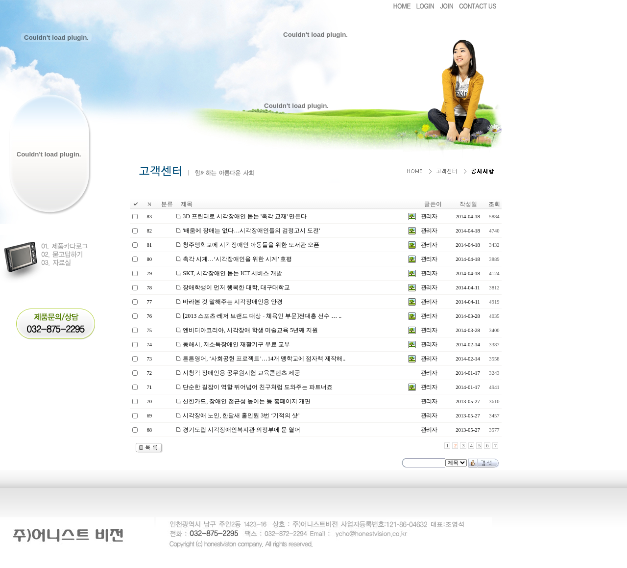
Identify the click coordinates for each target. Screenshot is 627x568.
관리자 (429, 216)
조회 (494, 204)
